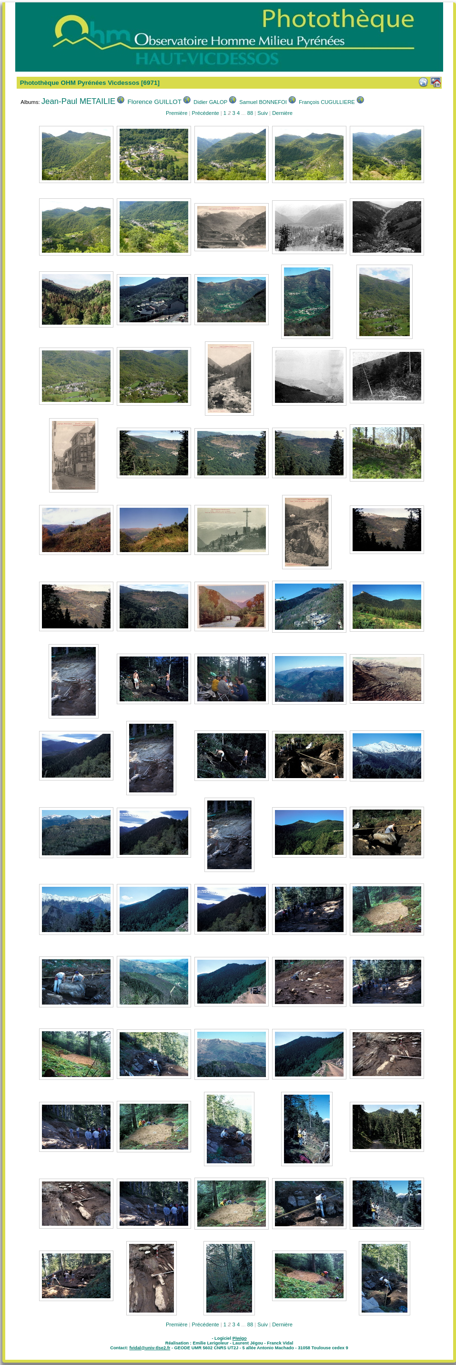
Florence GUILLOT (155, 101)
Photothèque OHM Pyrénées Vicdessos (80, 82)
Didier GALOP (210, 102)
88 (250, 113)
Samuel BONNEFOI (262, 102)
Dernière (282, 113)
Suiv (262, 113)
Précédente (205, 113)
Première (176, 113)
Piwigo (240, 1338)
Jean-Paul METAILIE (78, 101)
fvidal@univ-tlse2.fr (149, 1347)
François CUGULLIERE (327, 102)
